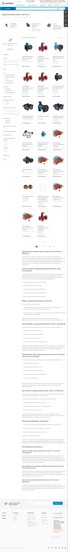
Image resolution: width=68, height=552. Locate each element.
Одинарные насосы (36, 29)
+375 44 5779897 (30, 1)
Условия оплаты (30, 515)
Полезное (44, 513)
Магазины (44, 515)
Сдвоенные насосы (36, 30)
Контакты (15, 519)
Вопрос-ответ (44, 517)
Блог (14, 521)
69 (49, 246)
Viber (59, 536)
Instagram (53, 536)
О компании (15, 515)
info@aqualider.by (58, 517)
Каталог (4, 513)
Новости (15, 517)
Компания (15, 513)
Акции (3, 515)
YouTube (56, 536)
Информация (30, 513)
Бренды (4, 518)
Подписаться (58, 503)
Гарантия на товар (31, 519)
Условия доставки (31, 517)
